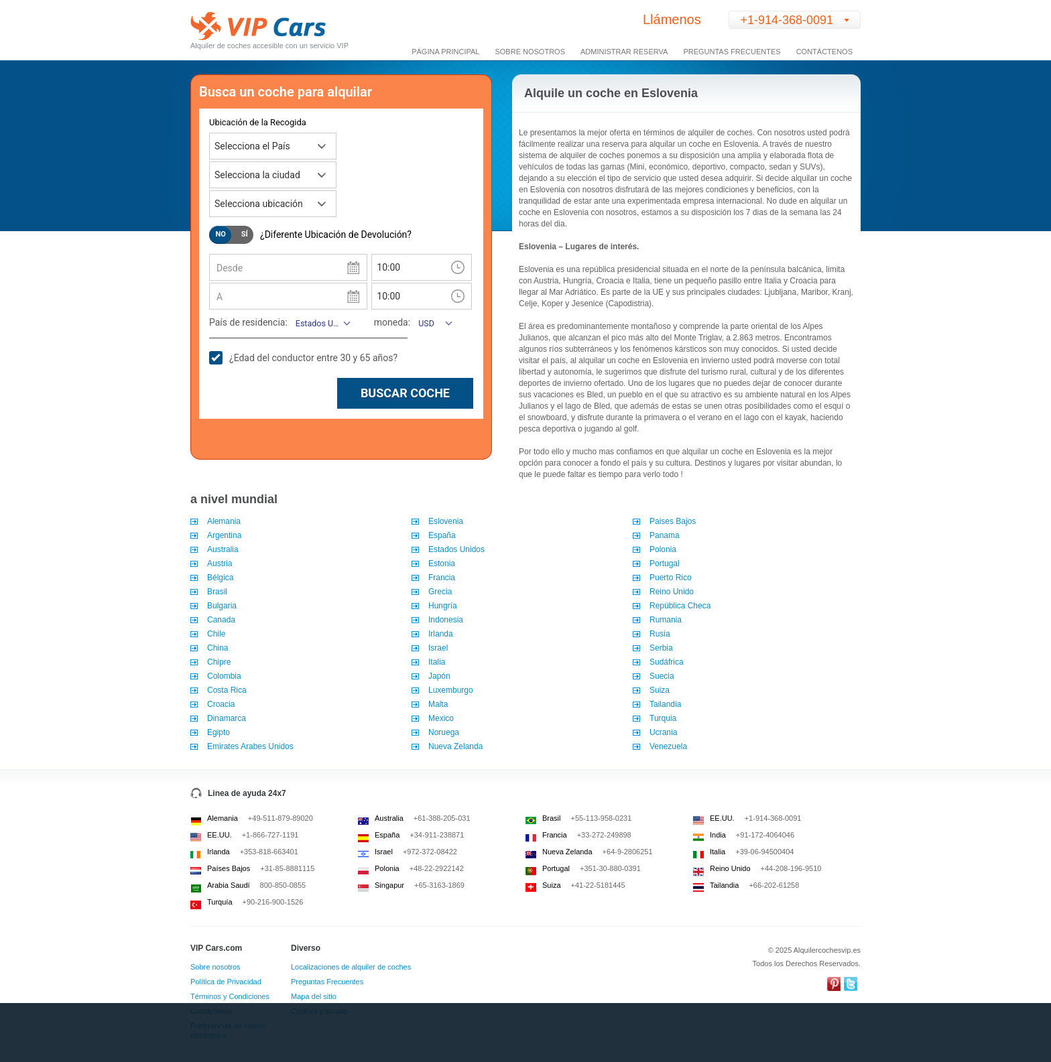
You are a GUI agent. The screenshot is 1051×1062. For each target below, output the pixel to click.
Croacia (221, 704)
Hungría (442, 605)
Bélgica (220, 577)
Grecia (440, 591)
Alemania (224, 521)
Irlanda (440, 634)
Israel (438, 648)
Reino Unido (672, 591)
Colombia (224, 676)
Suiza (660, 690)
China (217, 648)
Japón (439, 676)
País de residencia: (248, 322)
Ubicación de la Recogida (257, 122)
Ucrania (663, 732)
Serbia (661, 648)
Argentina (224, 535)
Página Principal (445, 52)
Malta (438, 704)
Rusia (660, 634)
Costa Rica (227, 690)
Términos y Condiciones (229, 996)
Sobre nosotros (215, 967)
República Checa (680, 605)
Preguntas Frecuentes (731, 52)
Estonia (441, 563)
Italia (436, 662)
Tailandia (665, 704)
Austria (219, 563)
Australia (223, 549)
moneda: (392, 322)
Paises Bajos (673, 521)
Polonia (663, 549)
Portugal (665, 563)
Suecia (662, 676)
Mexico (441, 718)
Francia (441, 577)
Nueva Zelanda (455, 746)
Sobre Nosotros (530, 52)
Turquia (663, 718)
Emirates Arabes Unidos (250, 746)
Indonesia (445, 619)
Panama (665, 535)
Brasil (218, 591)
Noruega (443, 732)
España (442, 535)
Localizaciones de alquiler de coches (351, 967)
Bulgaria (223, 605)
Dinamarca (226, 718)
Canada (221, 619)
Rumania (666, 619)
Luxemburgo (450, 690)
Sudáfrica (667, 662)
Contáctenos (824, 52)
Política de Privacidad (225, 982)
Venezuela (668, 746)
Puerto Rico (671, 577)
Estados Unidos (456, 549)
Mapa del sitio (313, 996)
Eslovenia (445, 521)
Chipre (219, 662)
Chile (216, 634)
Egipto (218, 732)
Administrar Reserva (624, 52)
